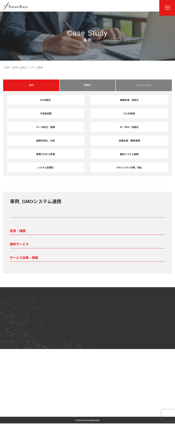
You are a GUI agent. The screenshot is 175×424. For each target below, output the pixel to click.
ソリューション (143, 85)
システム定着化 (45, 167)
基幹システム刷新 (129, 154)
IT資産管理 (46, 113)
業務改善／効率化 (129, 100)
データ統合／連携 (45, 127)
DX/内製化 (45, 100)
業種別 (87, 85)
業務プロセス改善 (45, 154)
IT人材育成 (129, 113)
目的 (31, 85)
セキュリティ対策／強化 (129, 167)
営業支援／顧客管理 (129, 140)
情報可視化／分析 (45, 140)
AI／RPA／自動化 (129, 127)
